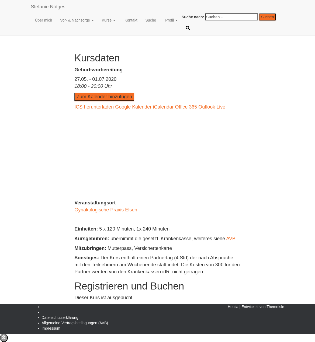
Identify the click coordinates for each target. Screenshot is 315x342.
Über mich (43, 20)
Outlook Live (211, 107)
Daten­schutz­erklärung (60, 317)
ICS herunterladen (94, 107)
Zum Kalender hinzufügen (104, 96)
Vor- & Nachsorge (77, 20)
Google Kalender (133, 107)
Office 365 (186, 107)
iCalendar (163, 107)
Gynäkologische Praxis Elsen (105, 209)
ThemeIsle (275, 307)
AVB (231, 238)
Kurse (108, 20)
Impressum (51, 328)
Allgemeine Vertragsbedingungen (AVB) (75, 323)
